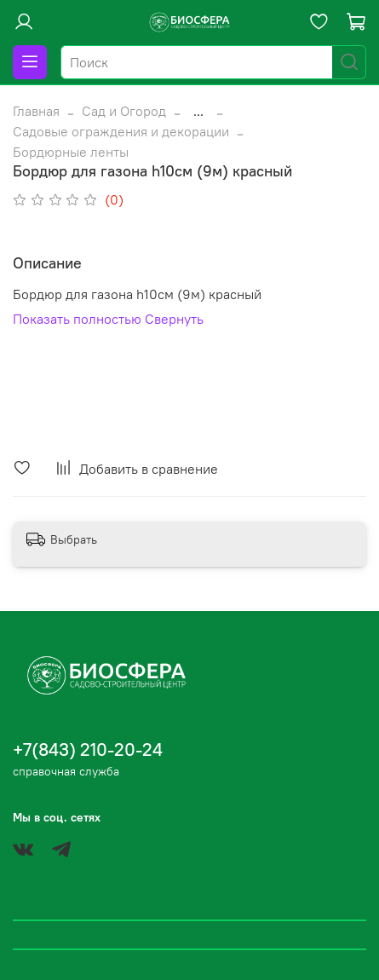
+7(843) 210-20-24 (88, 749)
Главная (36, 110)
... (198, 110)
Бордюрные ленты (71, 151)
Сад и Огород (124, 110)
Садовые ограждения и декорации (121, 131)
